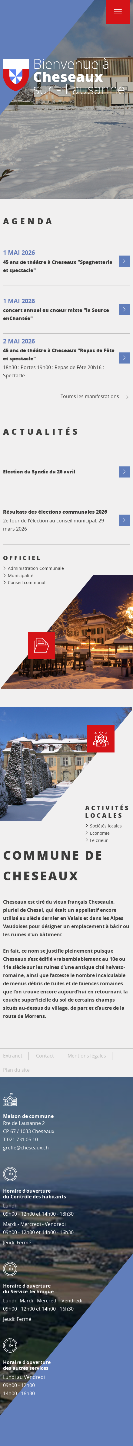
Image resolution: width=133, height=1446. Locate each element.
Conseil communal (26, 583)
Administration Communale (36, 568)
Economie (100, 833)
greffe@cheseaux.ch (26, 1147)
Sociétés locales (106, 826)
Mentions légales (87, 1055)
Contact (45, 1055)
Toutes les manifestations (95, 396)
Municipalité (20, 575)
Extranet (12, 1055)
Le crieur (99, 840)
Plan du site (16, 1070)
